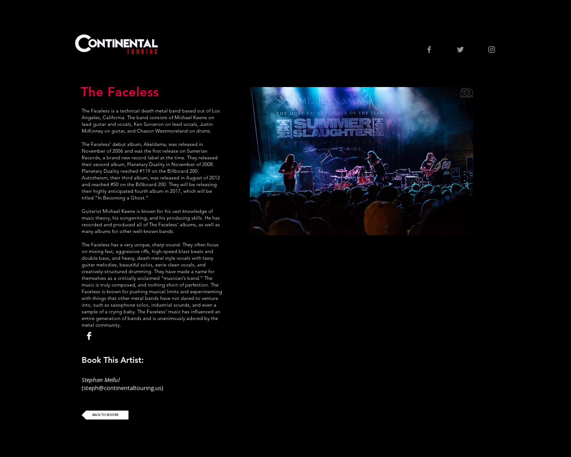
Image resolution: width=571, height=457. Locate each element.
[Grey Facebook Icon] (429, 49)
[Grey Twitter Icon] (460, 49)
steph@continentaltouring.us (122, 388)
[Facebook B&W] (89, 335)
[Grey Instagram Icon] (491, 49)
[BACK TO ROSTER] (105, 415)
